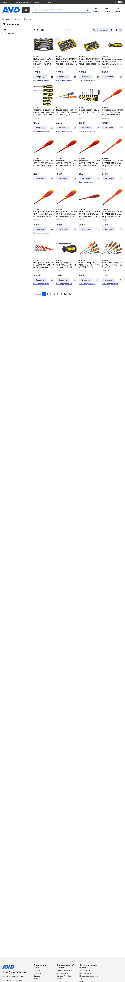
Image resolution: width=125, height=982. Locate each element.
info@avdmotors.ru (16, 976)
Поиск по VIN (62, 973)
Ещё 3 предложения (87, 131)
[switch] (120, 2)
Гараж (59, 978)
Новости (37, 973)
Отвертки (27, 19)
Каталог (60, 967)
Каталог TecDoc (64, 976)
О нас (36, 967)
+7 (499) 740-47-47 (16, 972)
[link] (17, 19)
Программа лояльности (84, 969)
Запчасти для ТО (64, 970)
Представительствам (88, 976)
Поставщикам (85, 973)
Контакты (49, 2)
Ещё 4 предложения (41, 131)
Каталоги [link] (6, 19)
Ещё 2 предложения (41, 80)
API (80, 978)
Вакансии (38, 978)
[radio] (116, 30)
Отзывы (37, 976)
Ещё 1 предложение (87, 80)
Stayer (17, 19)
